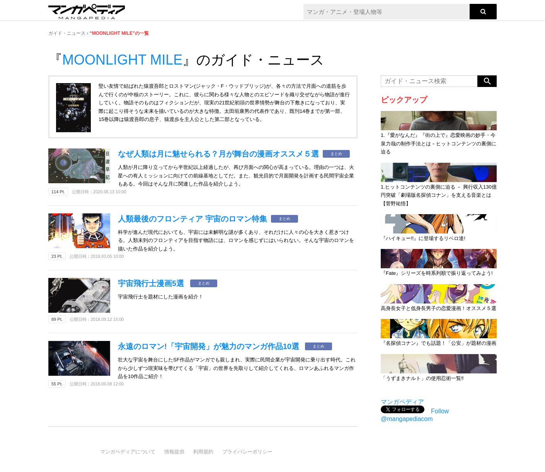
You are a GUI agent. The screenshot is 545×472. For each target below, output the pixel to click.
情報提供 (174, 452)
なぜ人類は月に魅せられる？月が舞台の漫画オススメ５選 (218, 154)
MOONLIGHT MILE (122, 60)
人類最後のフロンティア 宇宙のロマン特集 (192, 219)
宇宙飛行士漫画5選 (152, 283)
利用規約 (203, 452)
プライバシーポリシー (247, 452)
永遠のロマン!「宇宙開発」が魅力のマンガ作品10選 (209, 346)
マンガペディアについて (127, 452)
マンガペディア (402, 402)
